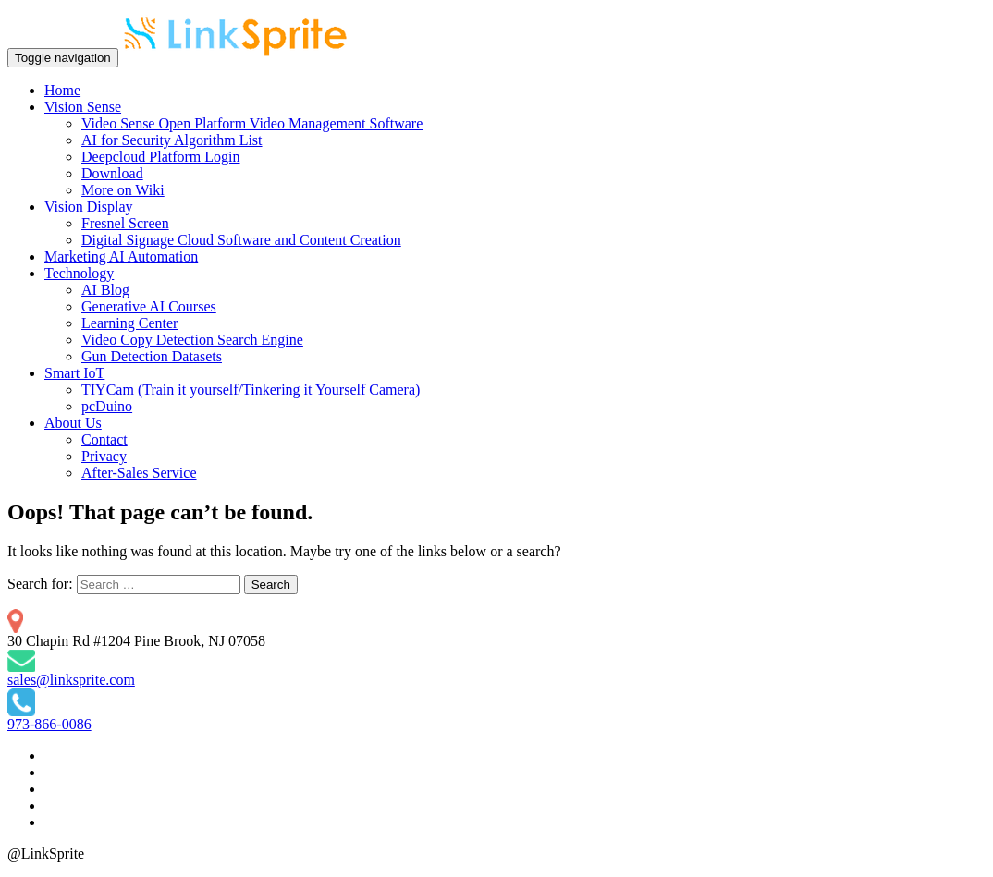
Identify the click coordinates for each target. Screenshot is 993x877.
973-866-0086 (49, 724)
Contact (104, 439)
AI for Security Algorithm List (172, 140)
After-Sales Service (139, 473)
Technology (79, 273)
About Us (73, 423)
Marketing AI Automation (121, 256)
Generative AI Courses (148, 306)
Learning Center (129, 323)
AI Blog (105, 290)
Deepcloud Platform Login (160, 156)
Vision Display (88, 206)
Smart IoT (74, 373)
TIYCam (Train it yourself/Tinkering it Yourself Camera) (250, 389)
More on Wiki (123, 190)
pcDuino (106, 406)
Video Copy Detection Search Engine (192, 339)
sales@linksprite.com (71, 680)
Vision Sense (82, 107)
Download (112, 173)
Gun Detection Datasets (151, 356)
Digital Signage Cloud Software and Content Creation (241, 240)
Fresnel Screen (125, 223)
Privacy (104, 456)
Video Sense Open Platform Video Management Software (252, 123)
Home (62, 90)
